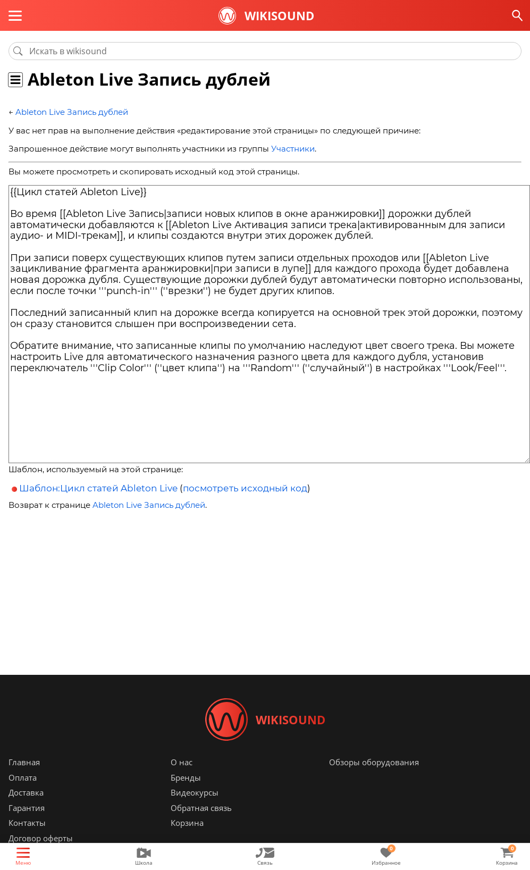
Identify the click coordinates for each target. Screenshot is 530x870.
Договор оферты (41, 838)
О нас (181, 762)
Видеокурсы (194, 792)
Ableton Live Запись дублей (71, 112)
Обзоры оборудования (374, 762)
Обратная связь (201, 807)
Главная (24, 762)
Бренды (186, 777)
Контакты (27, 822)
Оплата (23, 777)
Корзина (187, 822)
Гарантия (27, 807)
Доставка (26, 792)
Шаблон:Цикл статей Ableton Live (98, 488)
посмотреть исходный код (245, 488)
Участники (293, 149)
